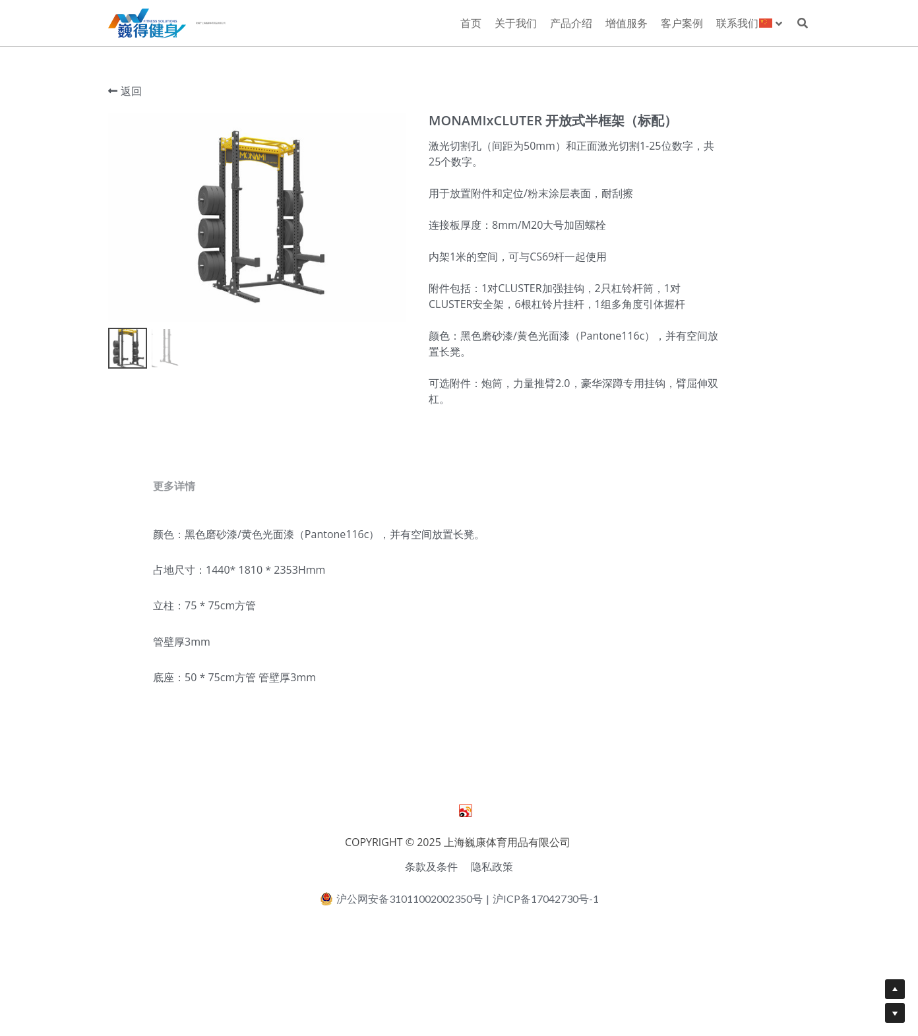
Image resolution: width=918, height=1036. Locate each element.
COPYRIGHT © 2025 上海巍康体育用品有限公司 (459, 890)
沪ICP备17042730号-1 (546, 946)
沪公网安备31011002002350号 (401, 947)
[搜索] (802, 23)
